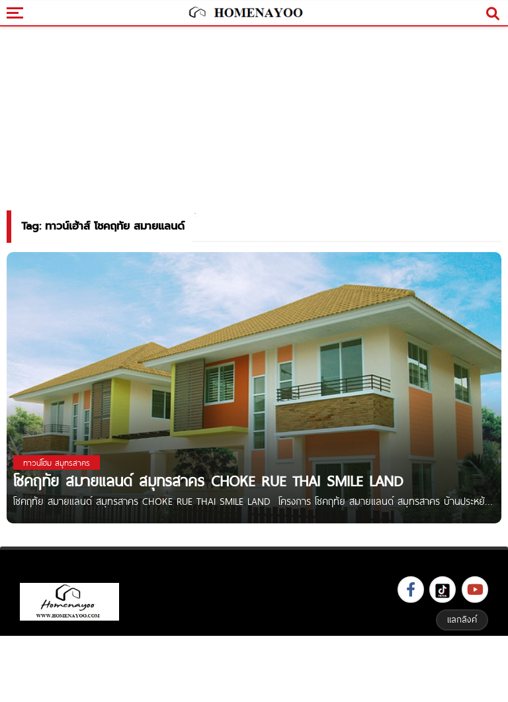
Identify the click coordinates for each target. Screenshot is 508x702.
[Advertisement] (254, 667)
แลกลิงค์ (462, 619)
